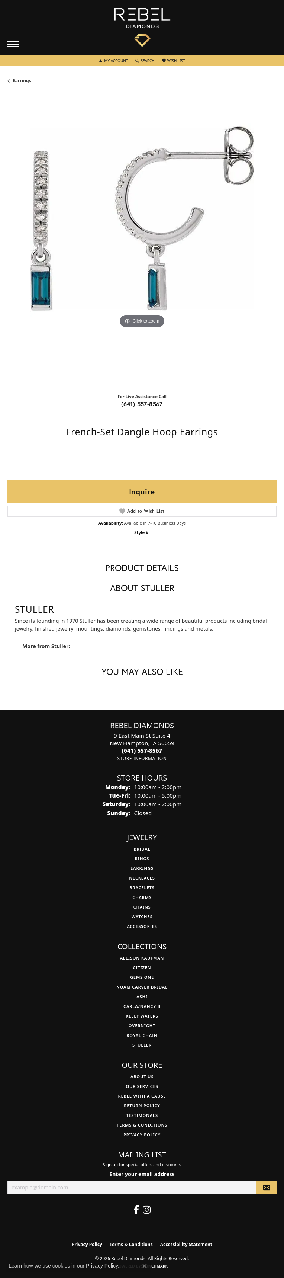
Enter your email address (141, 1174)
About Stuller (142, 588)
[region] (142, 241)
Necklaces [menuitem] (142, 878)
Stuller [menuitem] (142, 1045)
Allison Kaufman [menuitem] (142, 958)
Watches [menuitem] (142, 916)
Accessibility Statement (186, 1244)
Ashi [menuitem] (141, 996)
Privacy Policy (142, 1134)
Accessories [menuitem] (142, 926)
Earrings (22, 80)
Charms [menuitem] (142, 897)
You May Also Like (142, 672)
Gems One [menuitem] (142, 977)
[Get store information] (142, 758)
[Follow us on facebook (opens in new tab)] (136, 1209)
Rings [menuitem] (142, 858)
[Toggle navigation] (13, 44)
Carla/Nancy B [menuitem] (142, 1006)
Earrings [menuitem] (142, 868)
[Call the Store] (142, 750)
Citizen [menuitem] (142, 967)
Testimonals (142, 1115)
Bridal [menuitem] (141, 849)
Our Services (142, 1086)
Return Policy (142, 1105)
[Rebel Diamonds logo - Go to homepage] (142, 27)
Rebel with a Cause (142, 1096)
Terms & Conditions (142, 1125)
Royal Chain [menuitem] (141, 1035)
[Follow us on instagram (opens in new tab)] (147, 1209)
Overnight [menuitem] (142, 1025)
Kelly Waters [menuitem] (142, 1016)
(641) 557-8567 (142, 404)
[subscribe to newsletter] (266, 1187)
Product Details (142, 568)
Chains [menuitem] (142, 907)
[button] (113, 60)
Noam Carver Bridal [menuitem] (142, 987)
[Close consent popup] (144, 1266)
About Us (142, 1076)
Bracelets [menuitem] (141, 887)
